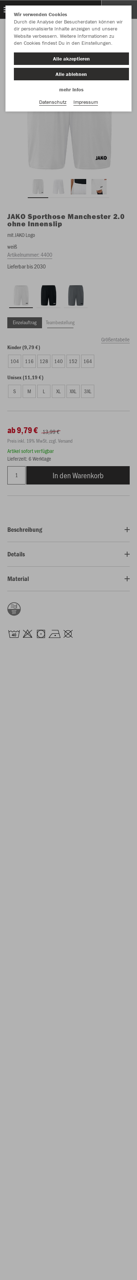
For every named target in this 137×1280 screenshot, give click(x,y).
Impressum (85, 102)
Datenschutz (52, 102)
